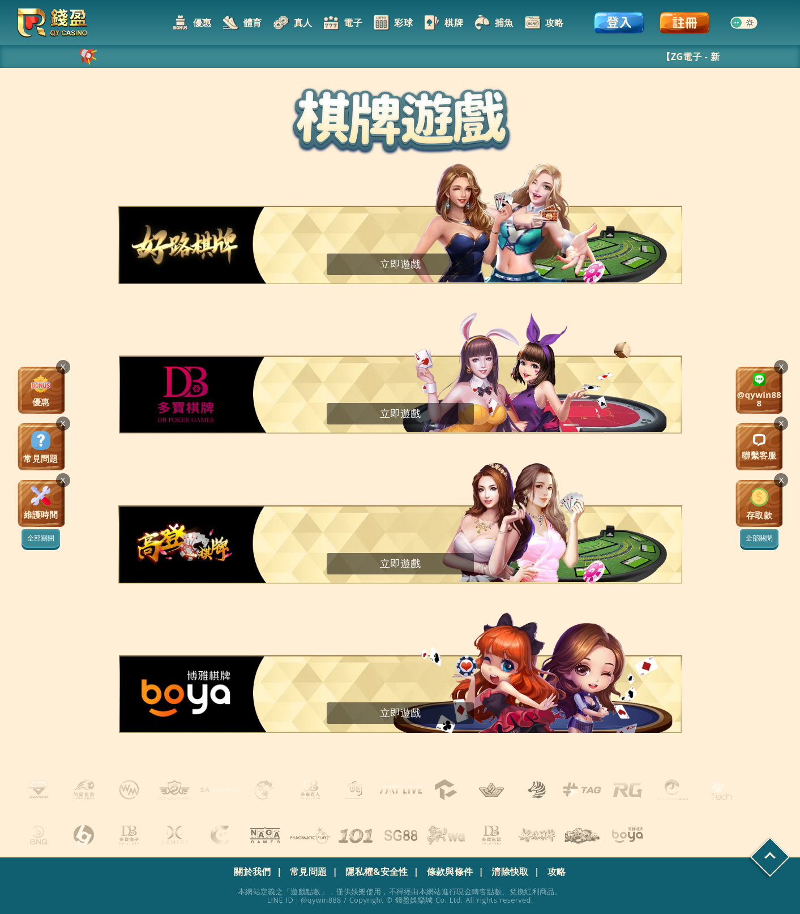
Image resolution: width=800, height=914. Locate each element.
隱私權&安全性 (376, 871)
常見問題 (308, 871)
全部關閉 (759, 538)
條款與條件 (450, 871)
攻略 (556, 871)
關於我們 (252, 871)
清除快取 (509, 871)
